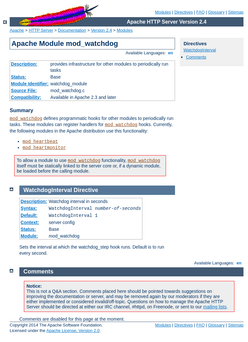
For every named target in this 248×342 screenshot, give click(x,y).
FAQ (200, 12)
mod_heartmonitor (44, 147)
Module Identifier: (30, 83)
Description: (24, 64)
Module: (29, 236)
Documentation (72, 30)
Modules (163, 12)
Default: (29, 215)
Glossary (216, 12)
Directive (86, 190)
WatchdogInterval (199, 50)
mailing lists (214, 306)
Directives (183, 12)
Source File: (24, 90)
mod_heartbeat (40, 141)
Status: (18, 77)
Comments (196, 57)
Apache (17, 30)
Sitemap (235, 12)
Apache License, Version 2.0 (72, 330)
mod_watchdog (26, 118)
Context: (30, 222)
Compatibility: (26, 97)
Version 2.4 (101, 30)
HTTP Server (41, 30)
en (170, 52)
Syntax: (29, 208)
